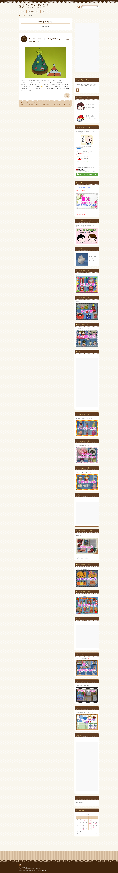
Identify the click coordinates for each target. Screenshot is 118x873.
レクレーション (50, 104)
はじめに (23, 11)
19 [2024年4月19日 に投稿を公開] (90, 825)
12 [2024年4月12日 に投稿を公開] (90, 822)
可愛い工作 (57, 104)
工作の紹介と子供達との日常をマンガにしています (29, 868)
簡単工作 (33, 104)
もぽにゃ (67, 104)
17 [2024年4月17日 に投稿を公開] (83, 825)
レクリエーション (40, 104)
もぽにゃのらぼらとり (24, 867)
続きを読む (67, 95)
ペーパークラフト (35, 102)
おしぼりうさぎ (92, 256)
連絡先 (78, 7)
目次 (43, 11)
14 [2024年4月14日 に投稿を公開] (96, 822)
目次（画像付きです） (33, 11)
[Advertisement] (87, 47)
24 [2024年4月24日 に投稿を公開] (83, 828)
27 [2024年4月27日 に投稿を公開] (93, 828)
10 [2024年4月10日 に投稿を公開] (83, 822)
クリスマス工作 (26, 102)
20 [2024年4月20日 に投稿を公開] (93, 825)
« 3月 (77, 833)
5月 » (97, 833)
